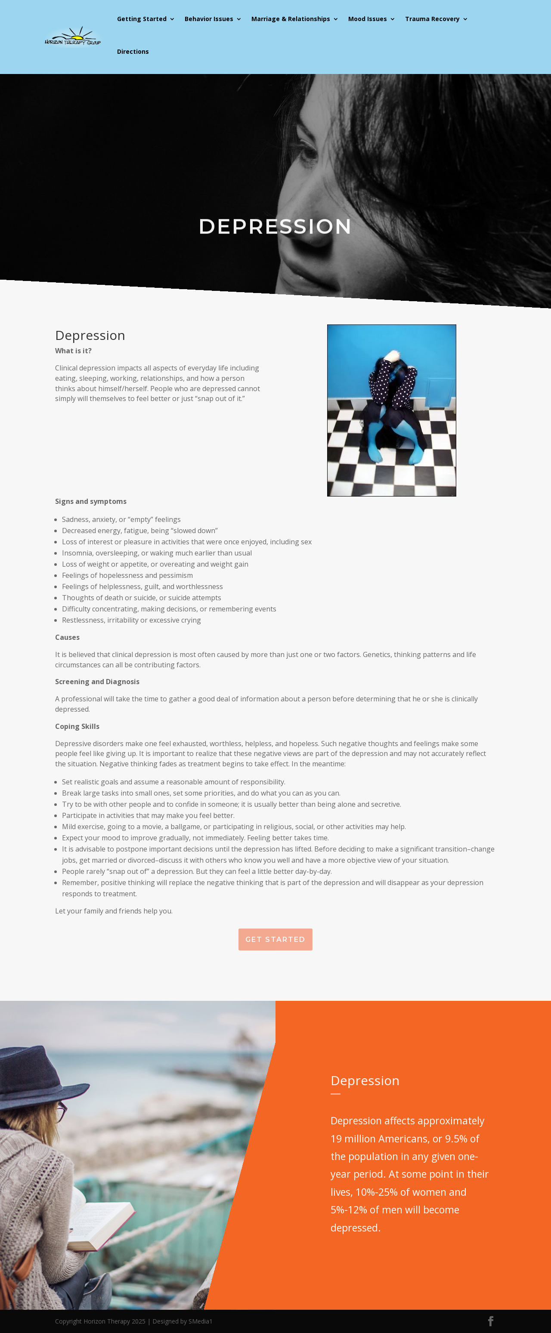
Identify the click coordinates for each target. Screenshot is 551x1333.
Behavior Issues (209, 19)
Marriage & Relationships (290, 19)
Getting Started (142, 19)
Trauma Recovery (432, 19)
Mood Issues (367, 19)
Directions (133, 51)
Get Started (275, 939)
